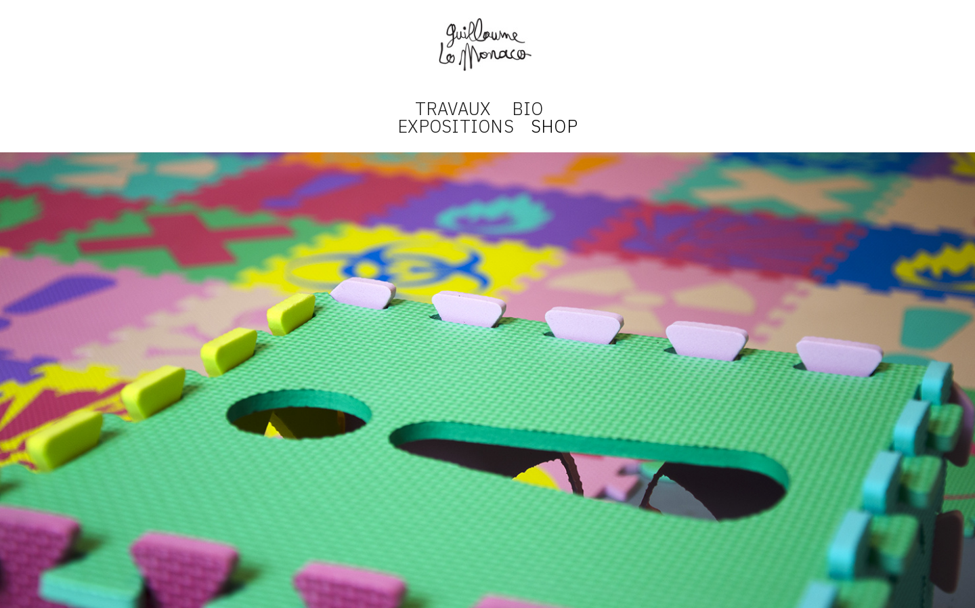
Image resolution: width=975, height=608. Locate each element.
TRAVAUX (453, 108)
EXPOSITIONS (455, 125)
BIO (528, 108)
